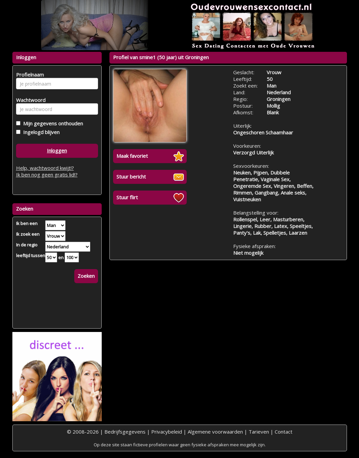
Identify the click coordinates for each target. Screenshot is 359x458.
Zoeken (86, 275)
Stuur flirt (127, 197)
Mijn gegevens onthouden (51, 123)
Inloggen (57, 150)
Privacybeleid (166, 431)
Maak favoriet (132, 155)
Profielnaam (29, 74)
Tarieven (259, 431)
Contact (283, 431)
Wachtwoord (29, 100)
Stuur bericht (131, 176)
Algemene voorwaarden (215, 431)
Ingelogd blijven (40, 132)
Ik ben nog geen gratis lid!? (47, 174)
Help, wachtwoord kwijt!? (45, 167)
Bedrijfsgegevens (125, 431)
